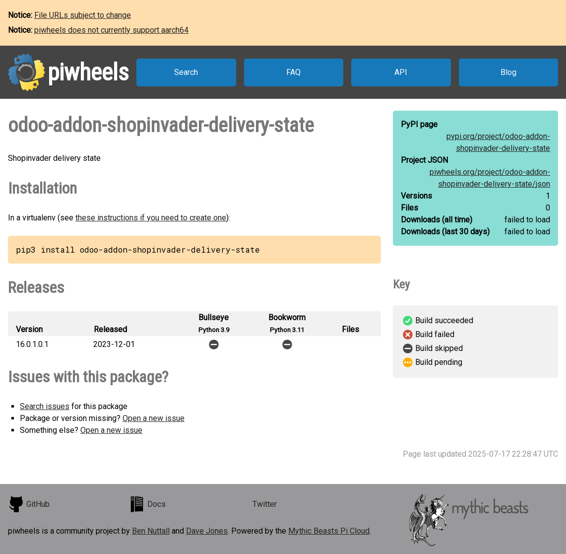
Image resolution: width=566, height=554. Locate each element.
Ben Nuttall (151, 531)
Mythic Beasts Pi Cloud (329, 531)
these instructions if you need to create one (150, 217)
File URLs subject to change (82, 15)
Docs (147, 504)
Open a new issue (154, 418)
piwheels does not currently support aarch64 (111, 30)
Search (186, 72)
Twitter (264, 504)
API (400, 72)
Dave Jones (207, 531)
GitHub (29, 504)
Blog (508, 72)
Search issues (44, 406)
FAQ (293, 72)
